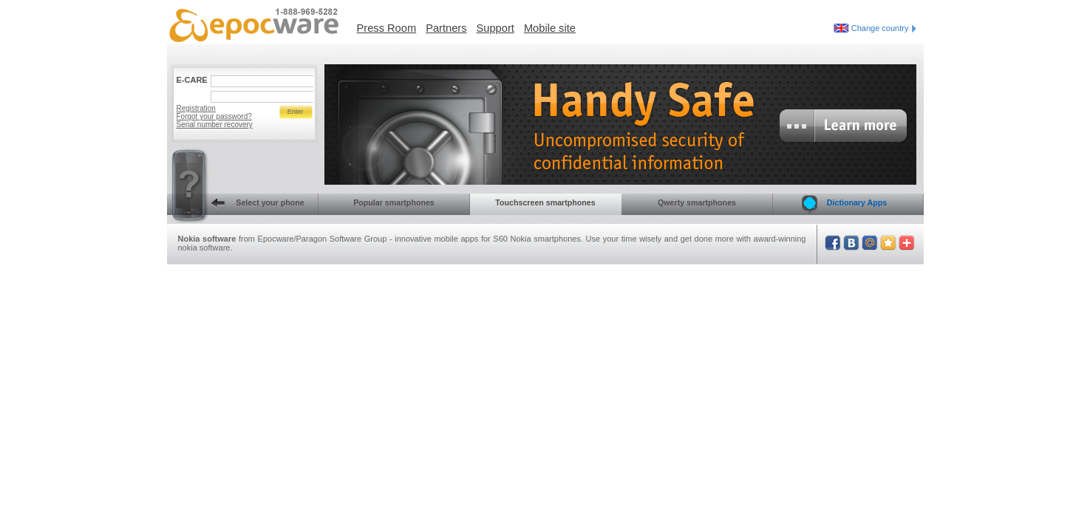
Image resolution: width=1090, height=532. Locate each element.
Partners (446, 28)
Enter (295, 111)
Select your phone (235, 204)
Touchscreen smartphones (545, 202)
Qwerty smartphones (697, 202)
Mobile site (550, 28)
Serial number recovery (215, 124)
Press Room (387, 28)
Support (495, 28)
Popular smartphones (394, 202)
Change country (883, 28)
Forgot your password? (214, 116)
